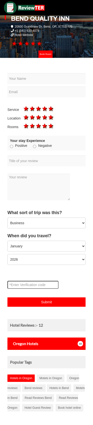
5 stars (39, 43)
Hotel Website (24, 35)
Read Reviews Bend (38, 398)
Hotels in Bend (59, 388)
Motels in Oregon (50, 378)
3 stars (26, 43)
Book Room (45, 54)
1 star (14, 43)
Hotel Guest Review (38, 407)
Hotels (24, 343)
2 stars (20, 43)
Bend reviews (34, 388)
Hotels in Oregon (21, 378)
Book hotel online (69, 407)
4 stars (33, 43)
